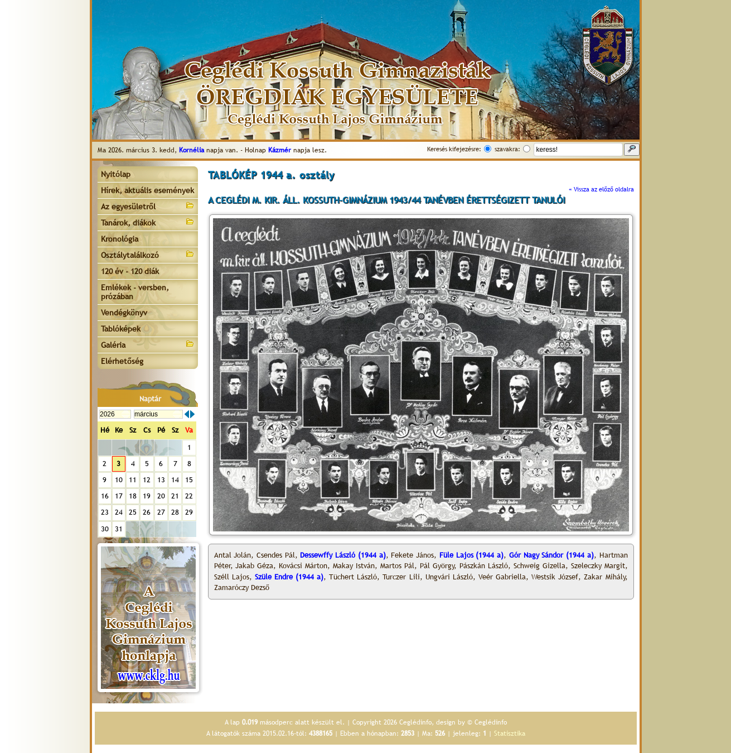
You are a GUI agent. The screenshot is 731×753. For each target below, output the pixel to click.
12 (147, 480)
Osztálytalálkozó (148, 254)
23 (105, 512)
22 (189, 496)
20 (161, 496)
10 (119, 480)
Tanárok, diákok (148, 222)
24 (119, 512)
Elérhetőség (122, 361)
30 (105, 529)
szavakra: (507, 149)
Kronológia (119, 238)
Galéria (148, 344)
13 (161, 480)
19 (147, 496)
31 (119, 529)
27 (161, 512)
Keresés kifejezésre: (454, 149)
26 (147, 512)
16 (105, 496)
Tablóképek (121, 328)
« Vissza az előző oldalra (601, 189)
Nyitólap (115, 174)
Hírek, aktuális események (147, 190)
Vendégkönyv (124, 312)
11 (133, 480)
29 (189, 512)
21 (175, 496)
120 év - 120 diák (130, 271)
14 (175, 480)
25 (133, 512)
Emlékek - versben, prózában (135, 292)
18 (133, 496)
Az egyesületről (148, 205)
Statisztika (509, 733)
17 (119, 496)
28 (175, 512)
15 (189, 480)
